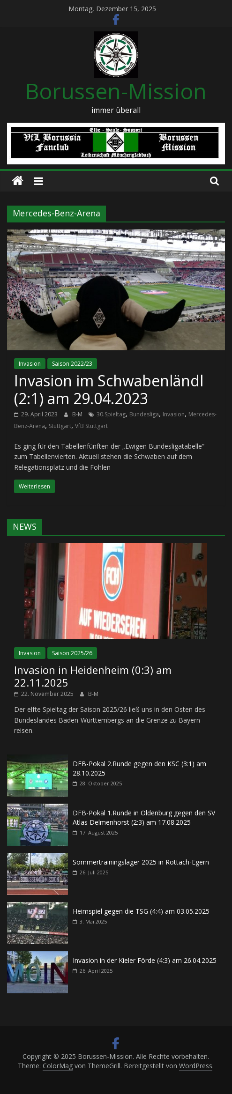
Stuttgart (60, 426)
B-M (78, 414)
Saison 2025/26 (72, 653)
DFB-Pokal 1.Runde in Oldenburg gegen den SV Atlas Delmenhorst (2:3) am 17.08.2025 (144, 817)
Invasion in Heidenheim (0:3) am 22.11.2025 (93, 676)
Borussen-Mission (116, 90)
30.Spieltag (111, 414)
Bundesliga (144, 414)
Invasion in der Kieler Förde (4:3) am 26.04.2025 (145, 960)
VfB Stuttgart (91, 426)
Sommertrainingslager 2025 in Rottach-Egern (141, 861)
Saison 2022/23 (72, 364)
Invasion (30, 364)
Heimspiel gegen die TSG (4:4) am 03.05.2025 (141, 911)
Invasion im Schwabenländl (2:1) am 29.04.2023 (108, 389)
